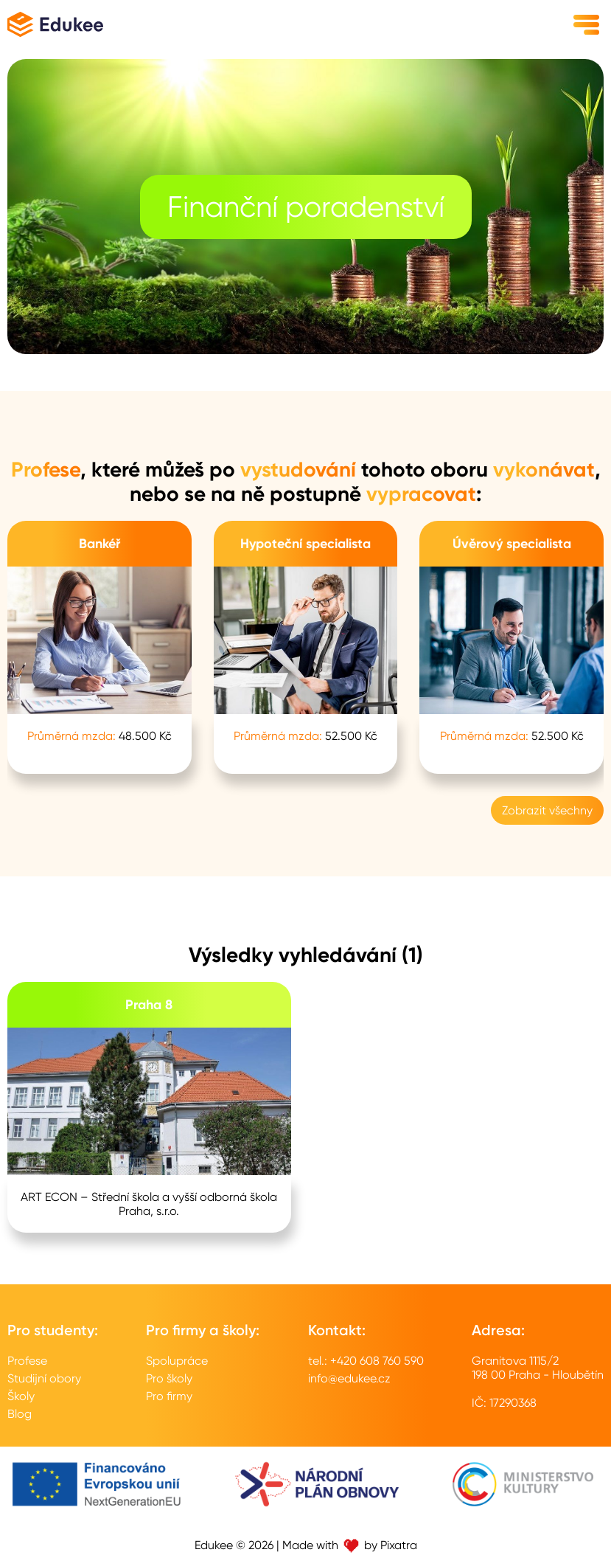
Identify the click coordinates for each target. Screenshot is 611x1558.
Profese (27, 1361)
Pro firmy (169, 1396)
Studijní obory (44, 1378)
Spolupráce (177, 1361)
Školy (21, 1396)
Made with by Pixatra (349, 1545)
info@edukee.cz (349, 1378)
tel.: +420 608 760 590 (366, 1361)
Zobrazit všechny (547, 810)
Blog (19, 1414)
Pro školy (169, 1378)
